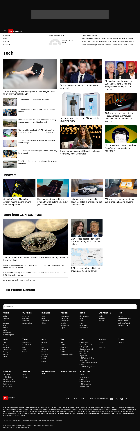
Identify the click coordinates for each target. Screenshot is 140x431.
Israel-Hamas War (68, 371)
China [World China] (5, 325)
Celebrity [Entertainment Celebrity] (101, 321)
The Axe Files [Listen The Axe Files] (84, 360)
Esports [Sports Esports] (43, 359)
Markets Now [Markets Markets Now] (64, 325)
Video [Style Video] (5, 356)
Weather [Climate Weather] (120, 345)
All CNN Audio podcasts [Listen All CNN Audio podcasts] (87, 367)
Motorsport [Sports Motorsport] (45, 349)
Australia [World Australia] (6, 323)
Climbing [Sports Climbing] (44, 356)
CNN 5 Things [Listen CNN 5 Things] (84, 342)
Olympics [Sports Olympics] (44, 354)
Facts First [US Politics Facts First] (25, 321)
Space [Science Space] (101, 342)
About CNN (85, 371)
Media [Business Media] (43, 318)
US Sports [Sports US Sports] (44, 352)
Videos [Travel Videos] (24, 352)
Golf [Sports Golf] (42, 347)
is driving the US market (68, 41)
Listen (82, 339)
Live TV (82, 399)
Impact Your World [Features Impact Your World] (9, 382)
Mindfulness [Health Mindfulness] (83, 325)
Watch (63, 339)
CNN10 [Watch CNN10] (62, 349)
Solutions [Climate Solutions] (121, 342)
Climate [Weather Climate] (24, 377)
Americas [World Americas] (6, 318)
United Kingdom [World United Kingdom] (8, 335)
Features (7, 371)
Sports (44, 339)
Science (102, 339)
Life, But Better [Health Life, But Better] (84, 316)
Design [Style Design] (5, 345)
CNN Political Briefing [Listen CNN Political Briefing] (87, 358)
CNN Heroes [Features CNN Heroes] (7, 386)
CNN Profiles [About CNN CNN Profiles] (84, 379)
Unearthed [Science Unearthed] (102, 347)
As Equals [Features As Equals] (6, 375)
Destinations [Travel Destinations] (26, 342)
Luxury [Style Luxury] (5, 352)
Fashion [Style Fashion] (6, 347)
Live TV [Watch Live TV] (62, 342)
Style (5, 339)
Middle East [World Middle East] (7, 332)
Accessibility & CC (35, 420)
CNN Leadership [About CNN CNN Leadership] (85, 382)
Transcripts (59, 420)
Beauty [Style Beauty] (5, 354)
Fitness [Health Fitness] (82, 318)
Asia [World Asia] (4, 321)
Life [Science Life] (100, 345)
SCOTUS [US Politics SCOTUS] (25, 316)
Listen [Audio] (75, 399)
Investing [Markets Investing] (63, 323)
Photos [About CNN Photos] (82, 375)
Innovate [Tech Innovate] (120, 316)
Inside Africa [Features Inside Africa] (7, 384)
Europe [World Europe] (5, 328)
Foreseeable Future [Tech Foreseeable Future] (124, 318)
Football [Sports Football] (44, 342)
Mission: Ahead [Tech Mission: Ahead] (123, 321)
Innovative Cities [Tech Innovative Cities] (123, 325)
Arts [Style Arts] (4, 342)
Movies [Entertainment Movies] (101, 316)
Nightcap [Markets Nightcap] (63, 328)
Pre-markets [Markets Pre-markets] (64, 316)
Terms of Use (7, 420)
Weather (26, 371)
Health (82, 313)
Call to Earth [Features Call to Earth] (7, 377)
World (6, 313)
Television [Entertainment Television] (102, 318)
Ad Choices (25, 420)
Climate (121, 339)
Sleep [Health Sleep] (81, 323)
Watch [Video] (68, 399)
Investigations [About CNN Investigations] (84, 377)
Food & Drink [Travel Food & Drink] (26, 345)
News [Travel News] (24, 349)
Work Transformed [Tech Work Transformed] (124, 323)
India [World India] (5, 330)
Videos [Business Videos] (43, 323)
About (44, 420)
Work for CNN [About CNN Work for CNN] (84, 386)
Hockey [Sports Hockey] (43, 361)
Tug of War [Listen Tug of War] (83, 356)
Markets (64, 313)
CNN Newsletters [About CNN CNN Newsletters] (85, 384)
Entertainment (105, 313)
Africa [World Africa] (5, 316)
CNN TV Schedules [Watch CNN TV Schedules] (66, 354)
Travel (25, 339)
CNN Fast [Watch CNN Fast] (63, 345)
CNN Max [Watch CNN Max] (63, 352)
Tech (120, 313)
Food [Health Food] (81, 321)
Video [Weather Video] (24, 375)
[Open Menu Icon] (4, 31)
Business (45, 313)
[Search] (70, 306)
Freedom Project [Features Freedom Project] (8, 379)
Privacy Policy (17, 420)
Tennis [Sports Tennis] (43, 345)
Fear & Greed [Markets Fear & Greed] (64, 321)
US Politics (27, 313)
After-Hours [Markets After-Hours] (64, 318)
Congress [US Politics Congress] (25, 318)
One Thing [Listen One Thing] (83, 353)
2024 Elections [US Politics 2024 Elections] (27, 323)
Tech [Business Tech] (43, 316)
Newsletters (50, 420)
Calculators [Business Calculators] (45, 321)
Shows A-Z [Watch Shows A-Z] (64, 347)
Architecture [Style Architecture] (7, 349)
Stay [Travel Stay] (23, 347)
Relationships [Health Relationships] (84, 328)
